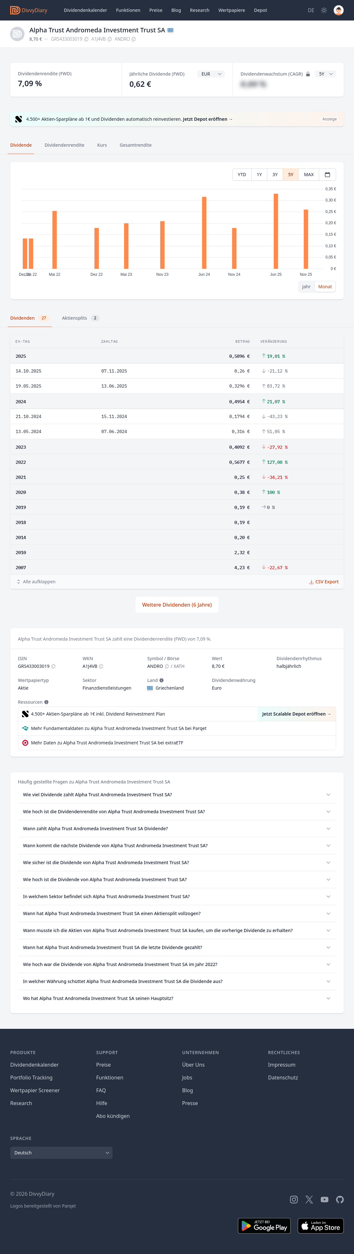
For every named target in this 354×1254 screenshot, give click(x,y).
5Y (290, 174)
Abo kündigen (113, 1115)
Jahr (306, 286)
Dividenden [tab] (29, 318)
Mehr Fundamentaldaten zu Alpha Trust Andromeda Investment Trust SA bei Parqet (119, 728)
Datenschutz (283, 1077)
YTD (242, 174)
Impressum (281, 1064)
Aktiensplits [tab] (80, 318)
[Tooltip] (161, 680)
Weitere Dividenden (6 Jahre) (177, 604)
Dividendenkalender (85, 10)
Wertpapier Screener (35, 1090)
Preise (155, 10)
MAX (309, 174)
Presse (190, 1103)
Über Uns (193, 1064)
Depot (260, 10)
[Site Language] (311, 10)
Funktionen (128, 10)
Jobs (187, 1077)
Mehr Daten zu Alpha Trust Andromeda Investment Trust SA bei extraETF (107, 743)
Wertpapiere (231, 10)
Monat (325, 286)
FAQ (101, 1090)
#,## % (253, 83)
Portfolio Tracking (31, 1077)
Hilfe (101, 1103)
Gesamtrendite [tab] (136, 145)
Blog (187, 1090)
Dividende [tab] (21, 145)
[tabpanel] (177, 230)
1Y (259, 174)
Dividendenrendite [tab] (64, 145)
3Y (275, 174)
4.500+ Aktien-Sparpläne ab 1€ (98, 714)
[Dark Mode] (324, 10)
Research (21, 1103)
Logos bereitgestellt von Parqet (43, 1206)
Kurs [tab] (102, 145)
